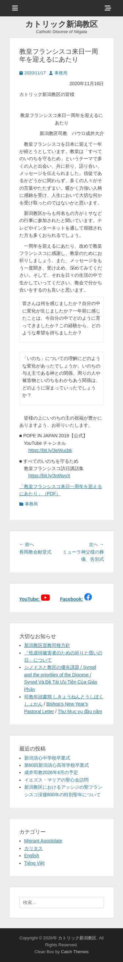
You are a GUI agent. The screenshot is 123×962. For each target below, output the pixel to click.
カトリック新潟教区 (61, 24)
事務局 (60, 72)
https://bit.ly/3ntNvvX (50, 475)
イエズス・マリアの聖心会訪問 (56, 780)
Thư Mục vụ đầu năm (80, 711)
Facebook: (71, 599)
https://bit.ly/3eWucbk (50, 450)
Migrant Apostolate (43, 840)
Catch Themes (75, 951)
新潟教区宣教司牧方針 (47, 645)
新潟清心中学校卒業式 (47, 758)
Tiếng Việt (34, 863)
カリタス (33, 848)
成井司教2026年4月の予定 (51, 772)
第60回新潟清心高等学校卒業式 (56, 765)
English (31, 855)
